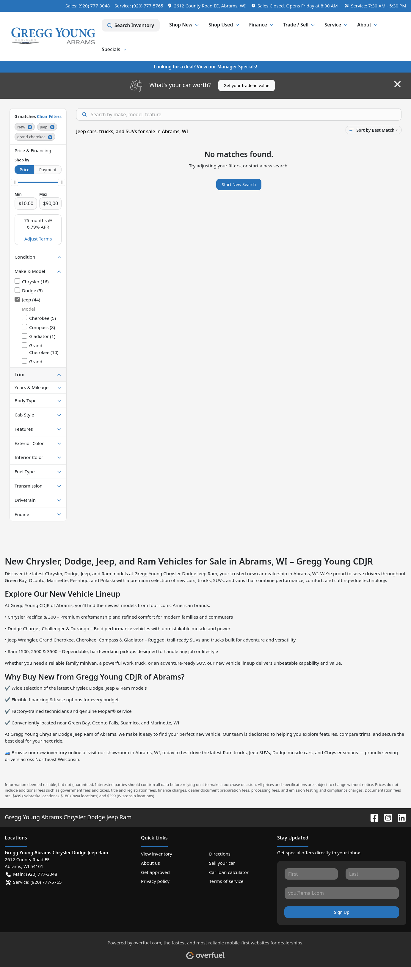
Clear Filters (49, 116)
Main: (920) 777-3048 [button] (31, 874)
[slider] (14, 182)
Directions (219, 854)
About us (150, 863)
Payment (48, 169)
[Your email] (341, 893)
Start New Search (239, 184)
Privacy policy (155, 881)
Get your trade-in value (246, 85)
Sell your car (222, 863)
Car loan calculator (229, 872)
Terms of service (226, 881)
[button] (207, 6)
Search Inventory (130, 25)
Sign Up (341, 912)
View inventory (156, 854)
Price (24, 169)
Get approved (155, 872)
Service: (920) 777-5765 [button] (34, 882)
